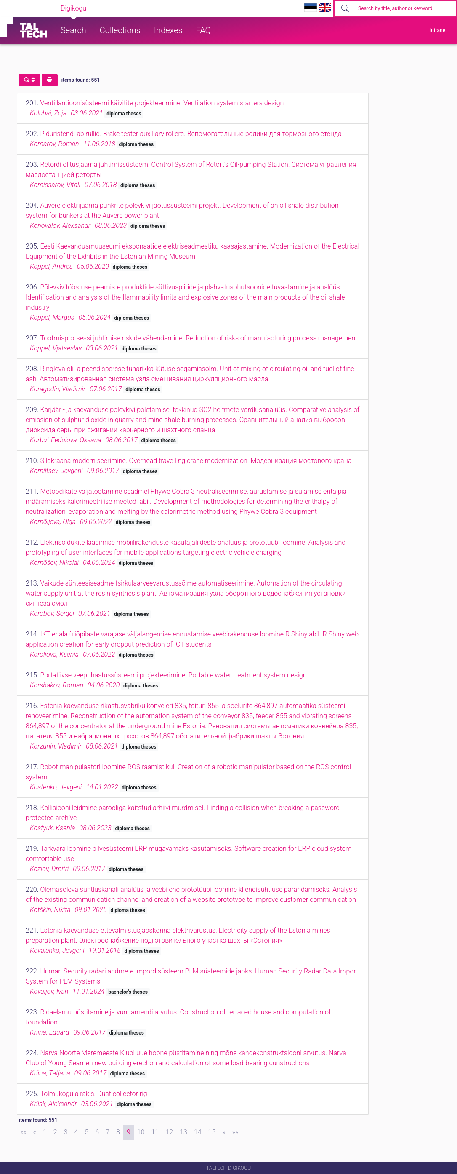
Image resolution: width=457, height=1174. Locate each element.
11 (155, 1132)
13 (183, 1132)
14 (198, 1132)
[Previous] (35, 1132)
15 (212, 1132)
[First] (23, 1132)
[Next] (223, 1132)
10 (141, 1132)
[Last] (235, 1132)
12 (169, 1132)
